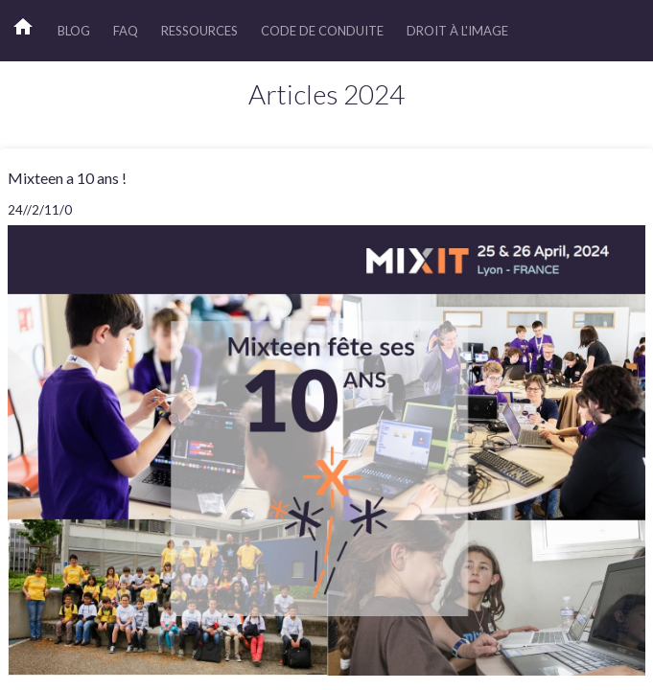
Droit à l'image (457, 30)
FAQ (125, 30)
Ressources (199, 30)
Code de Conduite (322, 30)
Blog (74, 30)
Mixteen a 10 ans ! (67, 178)
